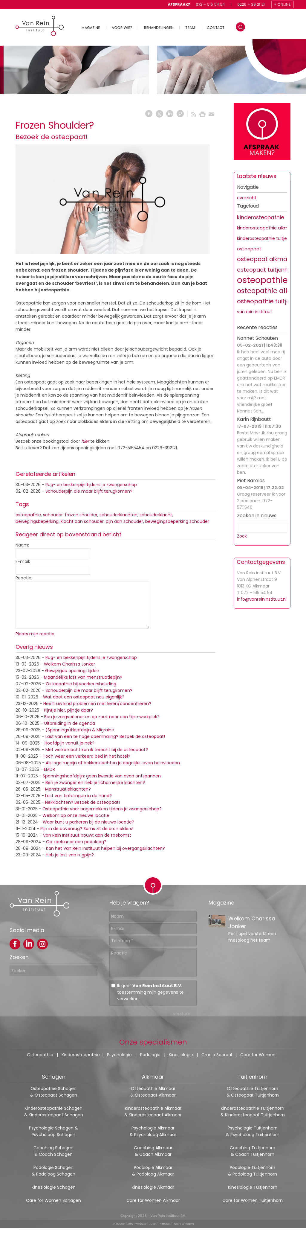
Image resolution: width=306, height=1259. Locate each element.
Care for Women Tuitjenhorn (252, 1200)
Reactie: (24, 578)
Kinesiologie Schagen (54, 1187)
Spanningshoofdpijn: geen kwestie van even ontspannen (102, 776)
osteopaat (249, 249)
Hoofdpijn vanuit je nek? (69, 743)
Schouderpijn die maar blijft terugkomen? (88, 491)
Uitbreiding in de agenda (69, 723)
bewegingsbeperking (37, 521)
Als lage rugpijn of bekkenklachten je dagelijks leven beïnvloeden (113, 763)
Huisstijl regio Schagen (178, 1223)
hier (85, 441)
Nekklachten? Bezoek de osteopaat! (82, 802)
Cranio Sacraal (216, 1055)
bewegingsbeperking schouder (177, 521)
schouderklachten (118, 515)
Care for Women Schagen (53, 1200)
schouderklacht (156, 515)
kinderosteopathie (260, 217)
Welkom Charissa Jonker (69, 664)
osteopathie (28, 515)
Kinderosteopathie (81, 1055)
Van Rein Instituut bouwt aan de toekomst (87, 835)
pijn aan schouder (124, 521)
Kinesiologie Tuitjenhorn (252, 1187)
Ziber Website (137, 1223)
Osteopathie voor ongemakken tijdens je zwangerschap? (102, 809)
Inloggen (118, 1223)
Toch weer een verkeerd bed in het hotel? (86, 756)
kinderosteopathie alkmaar (266, 228)
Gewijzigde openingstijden (72, 671)
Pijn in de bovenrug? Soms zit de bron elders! (86, 829)
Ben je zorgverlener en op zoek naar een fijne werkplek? (102, 717)
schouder (53, 515)
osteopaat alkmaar (265, 259)
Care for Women (258, 1055)
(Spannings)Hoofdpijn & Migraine (79, 730)
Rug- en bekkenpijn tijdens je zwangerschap (91, 485)
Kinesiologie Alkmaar (153, 1187)
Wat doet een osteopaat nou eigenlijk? (83, 697)
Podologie (150, 1055)
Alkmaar (153, 1076)
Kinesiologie (181, 1055)
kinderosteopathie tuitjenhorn (268, 238)
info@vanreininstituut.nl (262, 599)
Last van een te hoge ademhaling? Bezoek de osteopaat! (105, 736)
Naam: (22, 545)
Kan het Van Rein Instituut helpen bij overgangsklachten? (105, 848)
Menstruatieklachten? (68, 789)
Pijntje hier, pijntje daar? (68, 710)
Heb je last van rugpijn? (70, 855)
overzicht (246, 198)
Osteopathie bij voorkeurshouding (81, 684)
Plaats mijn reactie (35, 634)
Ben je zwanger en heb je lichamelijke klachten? (95, 782)
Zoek (242, 536)
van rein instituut (254, 312)
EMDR (49, 769)
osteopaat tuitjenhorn (267, 269)
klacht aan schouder (82, 521)
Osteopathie (40, 1055)
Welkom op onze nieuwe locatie (75, 815)
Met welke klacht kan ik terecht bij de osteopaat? (96, 750)
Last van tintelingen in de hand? (78, 796)
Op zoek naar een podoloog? (76, 842)
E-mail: (23, 561)
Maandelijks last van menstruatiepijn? (83, 677)
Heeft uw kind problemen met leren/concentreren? (97, 704)
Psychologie (119, 1055)
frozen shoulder (81, 515)
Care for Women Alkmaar (153, 1200)
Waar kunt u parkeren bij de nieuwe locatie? (88, 822)
